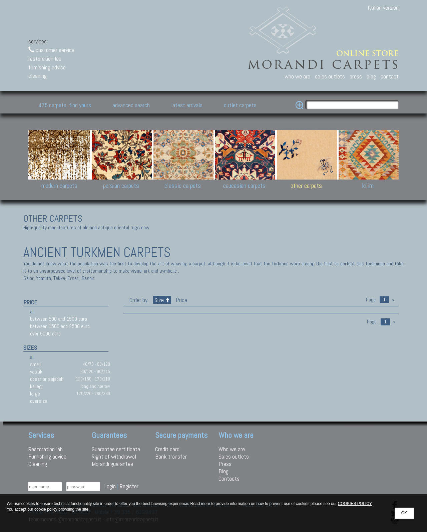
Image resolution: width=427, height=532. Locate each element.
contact (390, 76)
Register (129, 486)
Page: (371, 300)
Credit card (167, 449)
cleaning (37, 75)
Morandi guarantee (112, 464)
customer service (51, 50)
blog (371, 76)
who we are (297, 76)
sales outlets (330, 76)
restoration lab (44, 58)
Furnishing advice (47, 456)
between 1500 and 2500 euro (60, 326)
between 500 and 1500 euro (58, 318)
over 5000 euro (45, 333)
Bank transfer (171, 456)
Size (162, 300)
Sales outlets (234, 456)
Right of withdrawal (114, 456)
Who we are (232, 449)
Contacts (229, 478)
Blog (224, 471)
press (356, 76)
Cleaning (37, 464)
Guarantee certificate (116, 449)
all (32, 311)
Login (110, 486)
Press (225, 464)
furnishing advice (47, 67)
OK (404, 513)
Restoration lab (45, 449)
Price (180, 300)
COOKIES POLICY (355, 503)
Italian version (383, 7)
